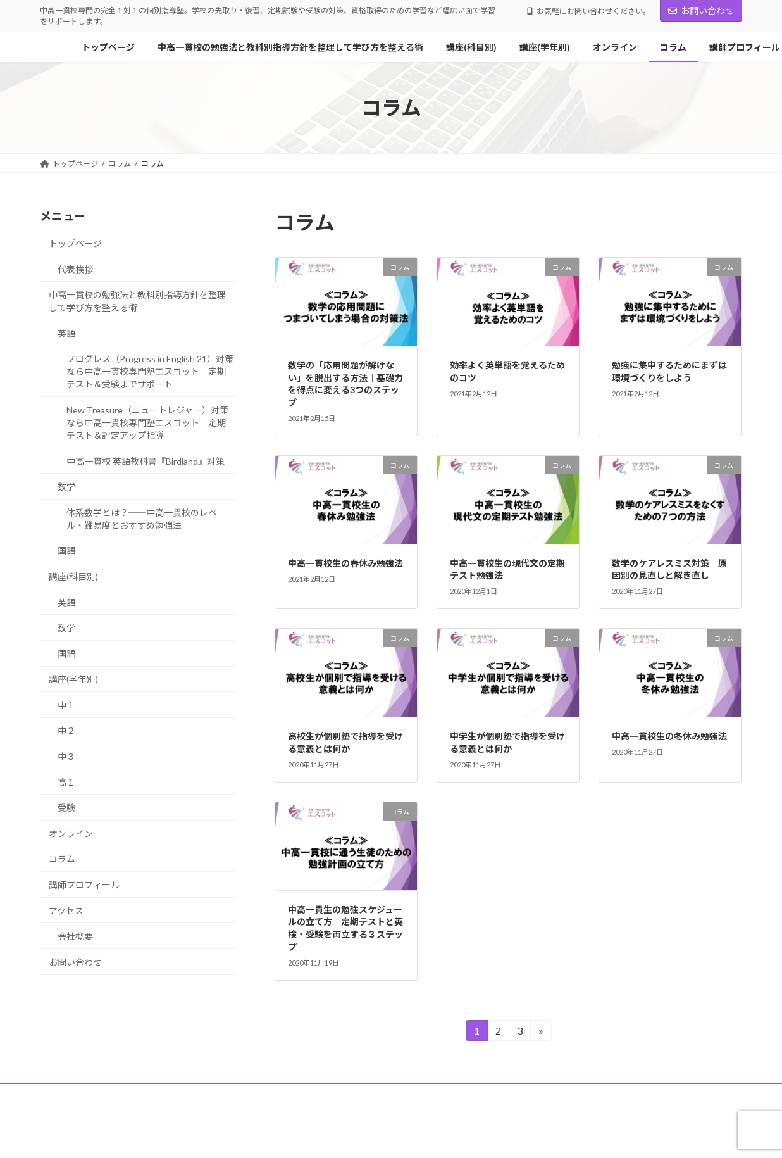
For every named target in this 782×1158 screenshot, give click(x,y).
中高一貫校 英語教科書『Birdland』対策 (145, 461)
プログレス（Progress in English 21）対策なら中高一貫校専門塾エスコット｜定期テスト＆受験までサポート (149, 372)
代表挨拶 (75, 269)
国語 (66, 551)
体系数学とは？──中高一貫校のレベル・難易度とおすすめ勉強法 (141, 519)
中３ (66, 756)
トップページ (75, 243)
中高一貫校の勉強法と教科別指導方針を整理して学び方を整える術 (137, 301)
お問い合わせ (701, 10)
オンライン (71, 833)
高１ (66, 782)
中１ (66, 705)
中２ (66, 731)
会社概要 (75, 936)
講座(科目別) (73, 576)
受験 (66, 807)
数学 (66, 486)
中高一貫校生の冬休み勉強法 (669, 736)
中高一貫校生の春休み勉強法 (345, 563)
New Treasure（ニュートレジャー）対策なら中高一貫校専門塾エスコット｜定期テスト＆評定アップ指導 (147, 423)
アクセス (66, 910)
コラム (62, 859)
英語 (66, 333)
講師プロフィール (84, 884)
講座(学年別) (73, 679)
